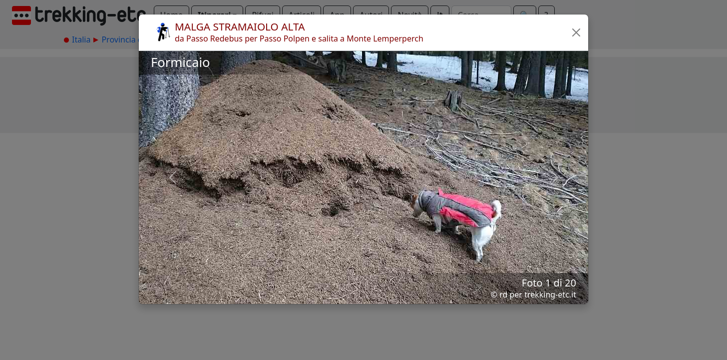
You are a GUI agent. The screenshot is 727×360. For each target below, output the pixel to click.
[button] (576, 32)
